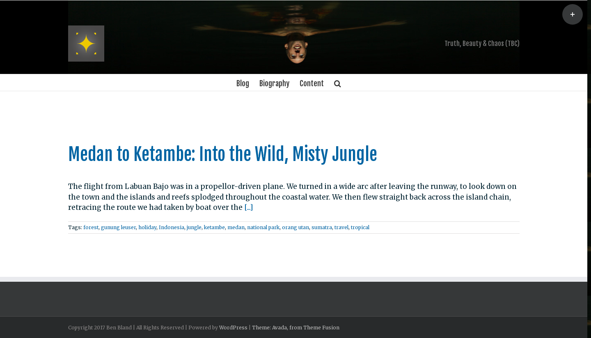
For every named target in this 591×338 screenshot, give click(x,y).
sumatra (322, 227)
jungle (194, 227)
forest (90, 227)
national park (263, 227)
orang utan (295, 227)
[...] (248, 207)
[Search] (337, 82)
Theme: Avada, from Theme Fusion (295, 327)
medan (236, 227)
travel (341, 227)
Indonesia (171, 227)
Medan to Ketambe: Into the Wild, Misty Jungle (222, 154)
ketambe (214, 227)
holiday (147, 227)
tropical (360, 227)
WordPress (233, 327)
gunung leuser (118, 227)
